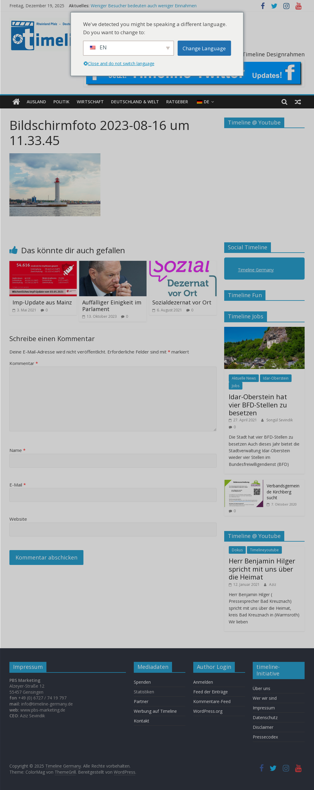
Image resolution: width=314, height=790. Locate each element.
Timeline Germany (256, 270)
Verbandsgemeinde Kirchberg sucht (283, 491)
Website (18, 519)
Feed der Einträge (210, 691)
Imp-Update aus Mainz (42, 302)
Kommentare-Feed (212, 701)
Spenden (142, 682)
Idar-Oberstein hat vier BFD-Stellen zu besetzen (258, 404)
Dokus (237, 550)
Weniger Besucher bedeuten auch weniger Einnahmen (144, 5)
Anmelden (203, 682)
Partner (141, 701)
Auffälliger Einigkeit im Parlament (111, 306)
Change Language (204, 48)
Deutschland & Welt (135, 102)
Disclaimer (263, 727)
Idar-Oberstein (276, 378)
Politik (61, 102)
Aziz (272, 584)
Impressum (264, 708)
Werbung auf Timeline (155, 711)
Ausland (36, 102)
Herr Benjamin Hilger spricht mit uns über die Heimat (262, 568)
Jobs (235, 385)
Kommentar (23, 363)
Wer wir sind (265, 698)
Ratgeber (177, 102)
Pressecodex (265, 737)
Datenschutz (265, 717)
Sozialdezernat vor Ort (181, 302)
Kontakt (141, 720)
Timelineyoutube (264, 550)
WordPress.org (207, 711)
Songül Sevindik (279, 420)
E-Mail (17, 485)
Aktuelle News (244, 378)
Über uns (262, 688)
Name (17, 450)
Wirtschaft (90, 102)
